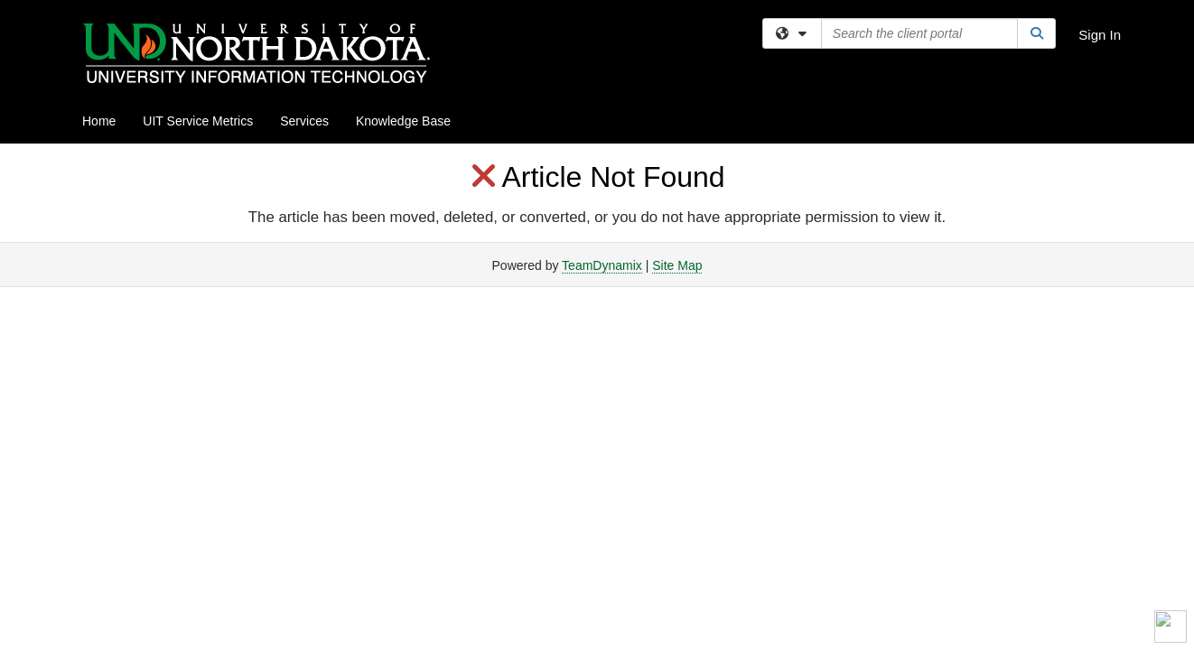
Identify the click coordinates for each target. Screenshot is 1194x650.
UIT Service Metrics (198, 121)
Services (304, 121)
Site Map (677, 265)
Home (99, 121)
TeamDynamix (602, 265)
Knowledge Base (403, 121)
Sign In (1099, 34)
